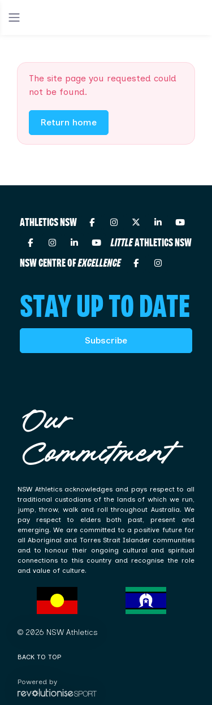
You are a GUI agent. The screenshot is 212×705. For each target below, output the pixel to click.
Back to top (39, 657)
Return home (69, 122)
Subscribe (106, 340)
